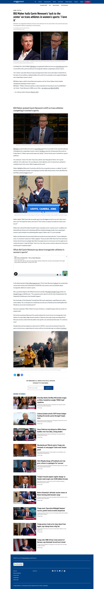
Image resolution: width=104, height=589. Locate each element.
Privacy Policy (16, 575)
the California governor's (33, 283)
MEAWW (15, 558)
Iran (50, 5)
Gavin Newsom (60, 66)
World (54, 1)
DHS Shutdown (64, 5)
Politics (40, 1)
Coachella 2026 (43, 5)
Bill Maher (33, 66)
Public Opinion (68, 1)
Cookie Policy (16, 577)
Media (81, 1)
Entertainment (47, 1)
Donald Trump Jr (18, 294)
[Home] (18, 1)
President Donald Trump (53, 291)
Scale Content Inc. (26, 558)
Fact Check (60, 1)
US (35, 1)
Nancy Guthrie (56, 5)
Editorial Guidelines (17, 573)
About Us (15, 570)
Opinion (76, 1)
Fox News (42, 151)
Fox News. (64, 328)
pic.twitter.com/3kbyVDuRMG (50, 88)
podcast (56, 283)
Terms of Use (15, 579)
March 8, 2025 (34, 92)
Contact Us (35, 570)
